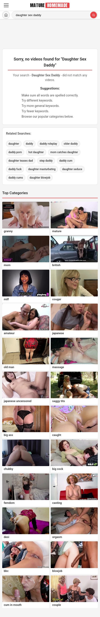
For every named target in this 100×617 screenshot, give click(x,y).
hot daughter (36, 152)
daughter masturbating (42, 169)
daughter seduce (72, 169)
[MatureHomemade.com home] (50, 5)
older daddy (71, 143)
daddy (29, 143)
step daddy (46, 160)
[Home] (6, 15)
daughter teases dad (20, 160)
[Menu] (6, 5)
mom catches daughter (64, 152)
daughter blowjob (40, 177)
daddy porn (15, 152)
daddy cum (65, 160)
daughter (13, 143)
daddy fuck (15, 169)
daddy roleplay (48, 143)
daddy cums (15, 177)
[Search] (93, 15)
